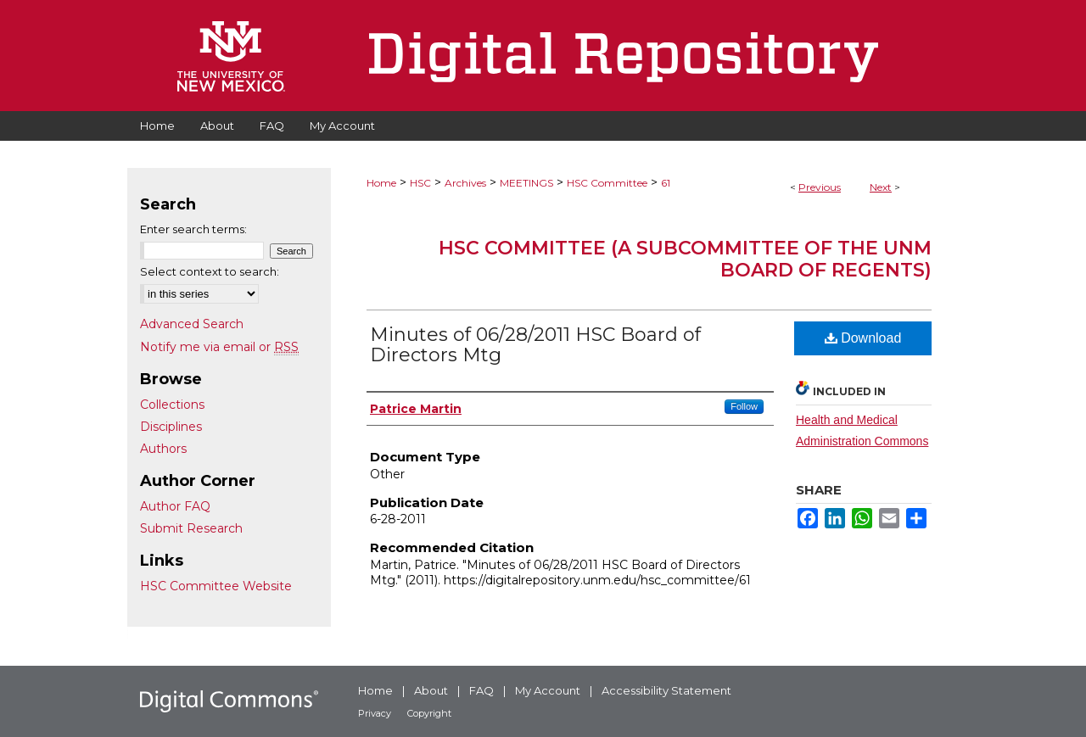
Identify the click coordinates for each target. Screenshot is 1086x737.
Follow (744, 406)
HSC (420, 182)
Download (863, 338)
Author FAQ (175, 506)
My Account (547, 690)
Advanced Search (192, 324)
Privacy (374, 713)
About (431, 690)
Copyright (429, 713)
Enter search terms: (193, 229)
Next (881, 187)
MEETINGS (526, 182)
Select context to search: (209, 271)
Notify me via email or (219, 347)
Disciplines (171, 426)
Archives (465, 182)
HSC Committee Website (216, 586)
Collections (172, 404)
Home (381, 182)
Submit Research (191, 528)
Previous (819, 187)
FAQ (481, 690)
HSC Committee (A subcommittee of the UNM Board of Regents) (685, 259)
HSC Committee (607, 182)
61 (665, 182)
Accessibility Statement (666, 690)
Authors (163, 448)
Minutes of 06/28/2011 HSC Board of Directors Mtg (535, 344)
